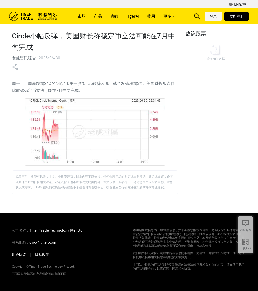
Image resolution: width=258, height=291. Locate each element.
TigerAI (132, 16)
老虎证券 (36, 16)
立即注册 (237, 16)
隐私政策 (42, 254)
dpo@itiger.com (42, 242)
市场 (82, 16)
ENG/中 (240, 4)
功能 (114, 16)
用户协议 (19, 254)
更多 (168, 16)
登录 (213, 16)
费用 (151, 16)
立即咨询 (245, 230)
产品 (98, 16)
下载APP (245, 248)
